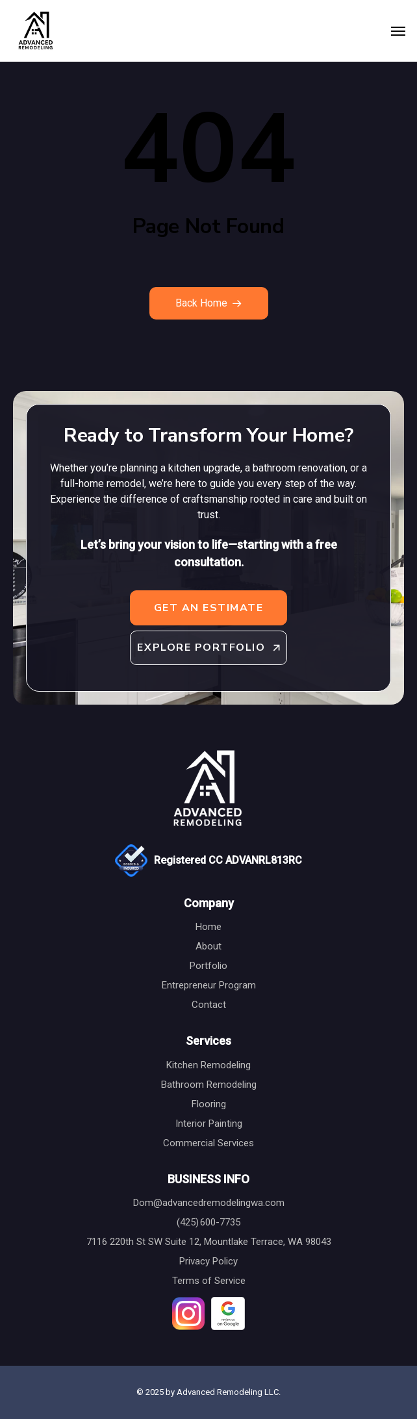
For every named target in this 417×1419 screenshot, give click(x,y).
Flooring (209, 1104)
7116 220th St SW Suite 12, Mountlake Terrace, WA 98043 (208, 1242)
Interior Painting (208, 1123)
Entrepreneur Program (209, 985)
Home (208, 927)
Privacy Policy (208, 1261)
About (208, 946)
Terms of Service (209, 1281)
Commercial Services (208, 1143)
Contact (209, 1005)
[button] (398, 31)
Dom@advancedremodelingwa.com (208, 1203)
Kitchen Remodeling (208, 1065)
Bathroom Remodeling (209, 1084)
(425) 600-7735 (208, 1222)
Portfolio (208, 966)
